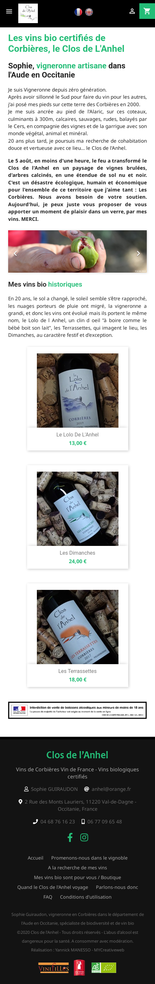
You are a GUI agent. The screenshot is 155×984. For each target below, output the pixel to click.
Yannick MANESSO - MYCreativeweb (89, 950)
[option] (77, 251)
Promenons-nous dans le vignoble (89, 858)
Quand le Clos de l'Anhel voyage (52, 887)
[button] (18, 251)
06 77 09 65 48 (104, 821)
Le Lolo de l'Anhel (77, 435)
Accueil (35, 858)
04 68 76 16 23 (57, 821)
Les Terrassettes (77, 671)
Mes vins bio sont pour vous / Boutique (77, 877)
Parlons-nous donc (117, 887)
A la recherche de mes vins (77, 867)
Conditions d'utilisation (86, 897)
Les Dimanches (77, 553)
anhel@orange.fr (111, 789)
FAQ (47, 897)
